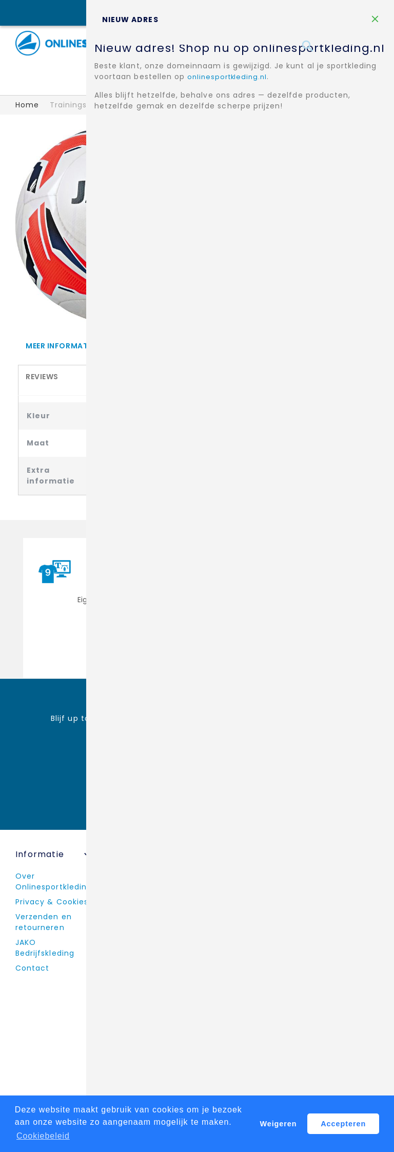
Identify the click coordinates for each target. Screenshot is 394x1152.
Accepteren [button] (343, 1124)
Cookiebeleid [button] (43, 1135)
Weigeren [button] (278, 1124)
